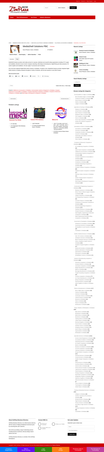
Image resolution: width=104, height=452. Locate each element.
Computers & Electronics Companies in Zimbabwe (42, 42)
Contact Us (83, 1)
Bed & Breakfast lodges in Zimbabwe (83, 96)
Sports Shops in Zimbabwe (81, 329)
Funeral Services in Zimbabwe (82, 357)
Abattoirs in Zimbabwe (80, 109)
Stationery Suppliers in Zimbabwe (82, 378)
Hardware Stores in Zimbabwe (82, 325)
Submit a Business (45, 17)
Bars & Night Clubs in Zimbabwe (82, 290)
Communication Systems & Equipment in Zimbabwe (43, 91)
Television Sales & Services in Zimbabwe (84, 174)
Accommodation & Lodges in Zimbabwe (83, 94)
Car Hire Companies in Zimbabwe (82, 348)
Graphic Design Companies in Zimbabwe (84, 359)
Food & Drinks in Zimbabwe (81, 323)
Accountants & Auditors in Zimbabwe (83, 339)
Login (95, 1)
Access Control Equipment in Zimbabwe (84, 338)
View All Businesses (22, 17)
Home (11, 17)
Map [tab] (17, 60)
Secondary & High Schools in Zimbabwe (84, 404)
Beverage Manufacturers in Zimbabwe (83, 271)
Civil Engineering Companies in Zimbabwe (84, 197)
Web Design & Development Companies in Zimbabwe (34, 94)
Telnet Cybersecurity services (61, 99)
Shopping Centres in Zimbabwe (82, 327)
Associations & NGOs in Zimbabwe (82, 126)
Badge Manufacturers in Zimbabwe (83, 267)
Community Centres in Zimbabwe (82, 295)
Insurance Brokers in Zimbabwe (82, 364)
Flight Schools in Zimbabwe (81, 401)
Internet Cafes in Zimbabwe (81, 366)
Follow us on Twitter (58, 424)
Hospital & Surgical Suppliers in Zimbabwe (84, 244)
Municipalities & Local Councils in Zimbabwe (85, 227)
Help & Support (89, 1)
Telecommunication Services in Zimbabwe (84, 379)
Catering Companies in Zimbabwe (82, 350)
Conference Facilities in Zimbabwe (83, 98)
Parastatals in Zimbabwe (80, 230)
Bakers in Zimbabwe (79, 269)
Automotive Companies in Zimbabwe (83, 265)
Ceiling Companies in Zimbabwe (82, 195)
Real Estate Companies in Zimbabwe (83, 374)
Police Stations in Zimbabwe (81, 139)
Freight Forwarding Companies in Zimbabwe (85, 272)
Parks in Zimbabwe (79, 301)
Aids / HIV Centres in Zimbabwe (82, 236)
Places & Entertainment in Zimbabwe (82, 288)
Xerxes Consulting (83, 69)
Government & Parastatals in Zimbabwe (83, 221)
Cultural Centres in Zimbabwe (81, 297)
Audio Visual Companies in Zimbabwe (83, 149)
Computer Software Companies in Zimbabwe (85, 167)
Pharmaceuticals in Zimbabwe (82, 281)
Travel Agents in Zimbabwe (81, 385)
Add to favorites (32, 55)
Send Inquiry (22, 55)
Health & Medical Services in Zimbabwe (83, 233)
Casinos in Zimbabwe (80, 292)
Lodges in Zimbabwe (79, 103)
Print (39, 55)
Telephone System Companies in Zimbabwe (85, 170)
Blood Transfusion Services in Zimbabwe (84, 239)
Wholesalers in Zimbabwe (81, 332)
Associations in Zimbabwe (81, 128)
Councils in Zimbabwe (80, 133)
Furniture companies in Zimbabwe (82, 276)
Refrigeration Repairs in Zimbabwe (83, 376)
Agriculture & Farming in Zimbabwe (82, 107)
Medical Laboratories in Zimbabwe (83, 250)
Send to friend (13, 55)
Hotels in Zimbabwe (79, 102)
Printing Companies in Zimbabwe (82, 372)
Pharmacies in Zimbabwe (81, 253)
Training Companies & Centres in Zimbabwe (85, 408)
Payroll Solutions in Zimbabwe (82, 371)
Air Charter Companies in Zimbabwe (83, 343)
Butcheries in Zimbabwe (80, 317)
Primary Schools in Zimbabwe (82, 402)
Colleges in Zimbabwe (80, 394)
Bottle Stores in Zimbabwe (81, 315)
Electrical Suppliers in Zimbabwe (82, 322)
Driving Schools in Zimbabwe (81, 399)
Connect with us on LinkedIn (44, 428)
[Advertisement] (52, 31)
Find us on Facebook (42, 424)
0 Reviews (52, 46)
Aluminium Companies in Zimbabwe (83, 262)
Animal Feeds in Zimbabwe (81, 111)
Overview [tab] (12, 60)
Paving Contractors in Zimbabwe (82, 211)
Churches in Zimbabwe (80, 130)
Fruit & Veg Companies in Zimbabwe (83, 119)
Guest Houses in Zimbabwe (81, 100)
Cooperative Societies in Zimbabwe (83, 132)
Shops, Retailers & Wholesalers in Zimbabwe (84, 307)
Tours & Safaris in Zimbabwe (81, 383)
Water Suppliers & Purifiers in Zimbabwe (84, 283)
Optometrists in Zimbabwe (81, 251)
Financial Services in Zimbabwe (82, 355)
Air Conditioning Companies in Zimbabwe (84, 146)
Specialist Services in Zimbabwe (81, 335)
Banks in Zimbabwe (79, 345)
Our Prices (34, 17)
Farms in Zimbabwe (79, 118)
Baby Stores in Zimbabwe (81, 311)
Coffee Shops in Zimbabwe (81, 320)
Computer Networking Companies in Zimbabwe (38, 92)
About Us (78, 1)
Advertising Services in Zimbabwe (82, 341)
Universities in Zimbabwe (80, 411)
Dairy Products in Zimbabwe (81, 112)
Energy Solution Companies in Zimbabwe (84, 352)
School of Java (82, 56)
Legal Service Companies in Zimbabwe (84, 369)
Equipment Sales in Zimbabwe (82, 114)
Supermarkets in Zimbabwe (81, 330)
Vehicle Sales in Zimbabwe (81, 386)
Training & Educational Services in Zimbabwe (84, 390)
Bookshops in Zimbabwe (80, 313)
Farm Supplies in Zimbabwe (81, 116)
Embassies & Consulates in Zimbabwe (83, 223)
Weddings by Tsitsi (83, 63)
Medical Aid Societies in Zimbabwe (83, 248)
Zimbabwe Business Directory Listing (21, 42)
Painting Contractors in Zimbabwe (82, 209)
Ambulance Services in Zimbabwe (82, 237)
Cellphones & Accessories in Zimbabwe (63, 42)
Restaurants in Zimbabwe (81, 304)
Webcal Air (55, 120)
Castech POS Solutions (37, 120)
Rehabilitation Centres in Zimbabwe (83, 255)
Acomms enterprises (15, 99)
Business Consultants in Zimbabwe (83, 346)
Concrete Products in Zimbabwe (82, 200)
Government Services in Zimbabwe (83, 225)
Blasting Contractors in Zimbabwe (82, 190)
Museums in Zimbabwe (80, 299)
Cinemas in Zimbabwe (80, 294)
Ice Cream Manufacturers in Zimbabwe (84, 278)
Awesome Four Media (15, 121)
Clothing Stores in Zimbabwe (81, 318)
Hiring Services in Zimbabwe (81, 362)
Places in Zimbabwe (79, 302)
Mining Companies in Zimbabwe (82, 279)
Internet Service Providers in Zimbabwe (84, 367)
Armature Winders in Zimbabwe (82, 264)
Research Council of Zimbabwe (86, 50)
